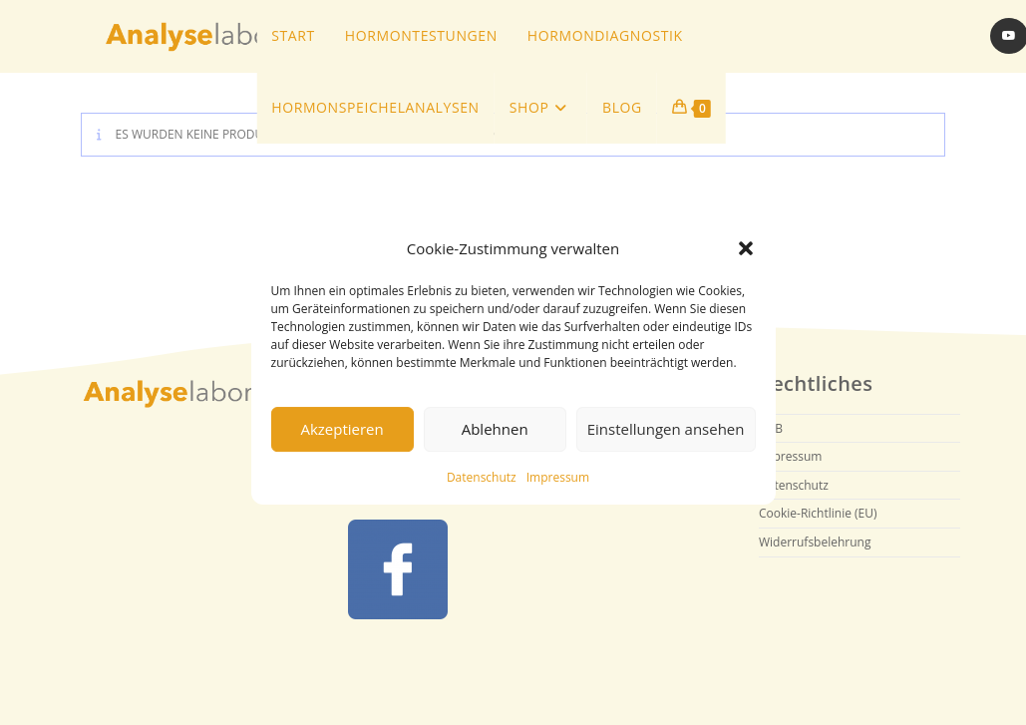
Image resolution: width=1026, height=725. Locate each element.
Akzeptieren (341, 429)
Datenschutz (481, 477)
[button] (746, 248)
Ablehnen (495, 429)
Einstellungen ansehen (666, 429)
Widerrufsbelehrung (814, 542)
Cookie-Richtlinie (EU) (818, 513)
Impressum (557, 477)
